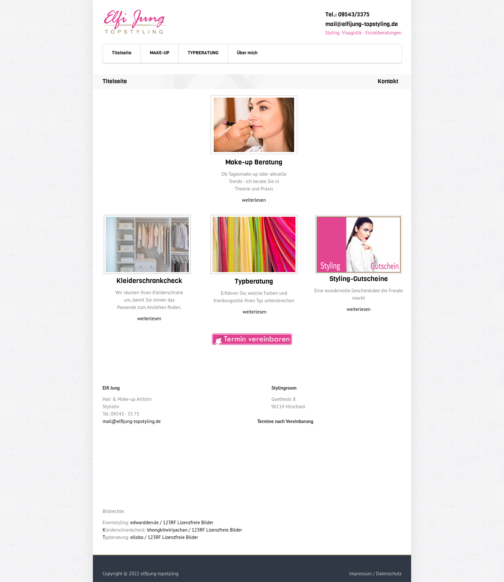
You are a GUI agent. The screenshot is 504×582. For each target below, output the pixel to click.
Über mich (247, 53)
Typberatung (254, 281)
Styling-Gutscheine (358, 278)
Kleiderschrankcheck (149, 280)
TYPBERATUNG (203, 53)
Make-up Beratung (254, 162)
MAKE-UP (159, 53)
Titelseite (121, 53)
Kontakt (388, 81)
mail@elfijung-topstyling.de (361, 24)
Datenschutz (388, 573)
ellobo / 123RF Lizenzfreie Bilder (164, 537)
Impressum (360, 573)
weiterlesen (254, 200)
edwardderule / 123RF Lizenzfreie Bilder (171, 522)
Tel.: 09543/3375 (347, 14)
